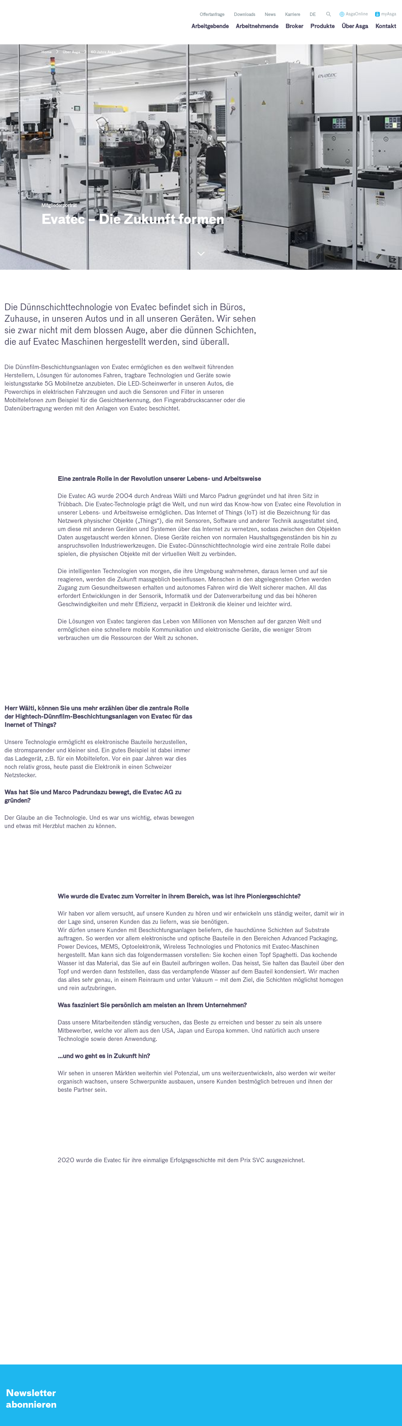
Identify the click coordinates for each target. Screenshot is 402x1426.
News (270, 15)
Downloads (244, 15)
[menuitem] (313, 15)
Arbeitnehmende (257, 26)
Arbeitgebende (210, 26)
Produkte (322, 26)
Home (46, 52)
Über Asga (71, 52)
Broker (294, 26)
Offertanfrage (212, 15)
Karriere (292, 15)
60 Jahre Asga (103, 52)
